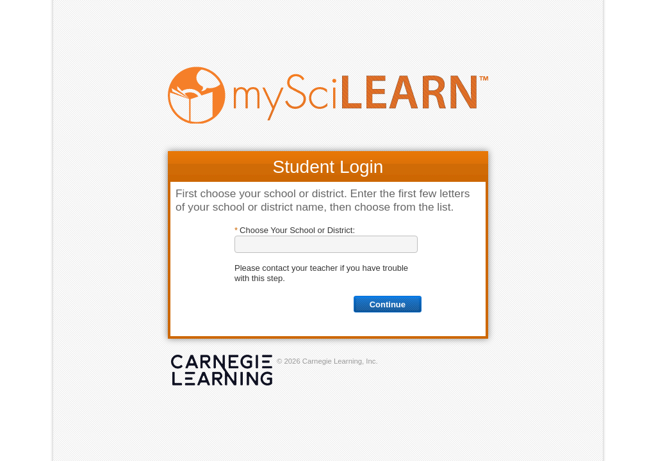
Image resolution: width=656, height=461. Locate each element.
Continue (388, 304)
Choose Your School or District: (297, 230)
